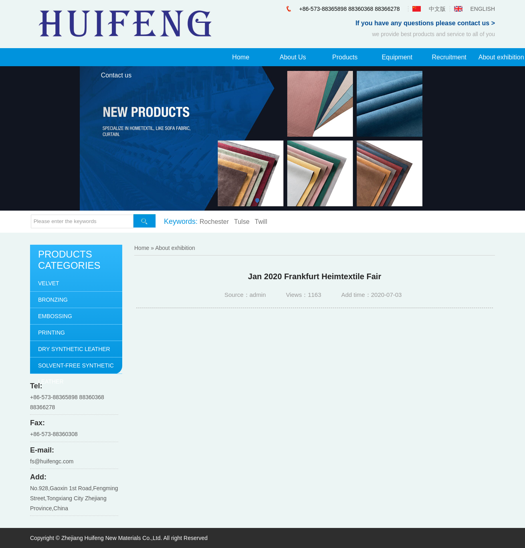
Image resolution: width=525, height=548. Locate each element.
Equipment (397, 57)
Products (344, 57)
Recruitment (449, 57)
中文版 (437, 9)
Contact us (116, 75)
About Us (293, 57)
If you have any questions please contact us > (425, 23)
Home (240, 57)
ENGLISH (482, 9)
